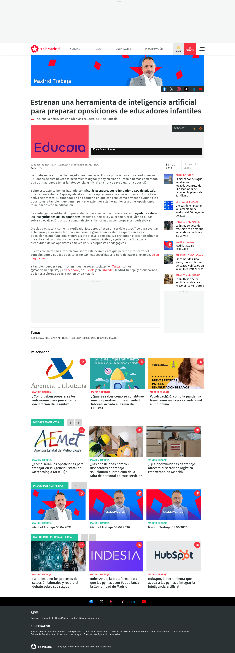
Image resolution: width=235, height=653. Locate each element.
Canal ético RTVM (180, 632)
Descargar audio (193, 128)
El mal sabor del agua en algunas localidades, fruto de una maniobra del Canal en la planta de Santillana (168, 178)
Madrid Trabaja (185, 242)
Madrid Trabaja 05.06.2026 (173, 504)
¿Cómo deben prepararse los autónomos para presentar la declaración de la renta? (59, 373)
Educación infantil (107, 338)
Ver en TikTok (123, 602)
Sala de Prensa (38, 632)
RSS (200, 128)
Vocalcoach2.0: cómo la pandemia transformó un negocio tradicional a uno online (176, 373)
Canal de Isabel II (186, 175)
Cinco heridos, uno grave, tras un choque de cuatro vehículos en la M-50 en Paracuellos (168, 258)
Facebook (164, 89)
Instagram (179, 89)
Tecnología (75, 338)
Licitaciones (163, 632)
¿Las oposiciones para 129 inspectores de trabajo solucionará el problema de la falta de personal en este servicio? (116, 441)
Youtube (200, 89)
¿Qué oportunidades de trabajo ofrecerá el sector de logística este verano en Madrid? (173, 441)
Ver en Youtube (144, 602)
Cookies (88, 634)
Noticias (75, 49)
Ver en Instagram (112, 602)
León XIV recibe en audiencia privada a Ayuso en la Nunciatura (168, 278)
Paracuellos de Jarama (189, 255)
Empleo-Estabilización (143, 632)
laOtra (74, 618)
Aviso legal (75, 634)
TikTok (186, 89)
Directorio (90, 632)
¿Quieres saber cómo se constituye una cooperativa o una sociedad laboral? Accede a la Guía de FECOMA (117, 373)
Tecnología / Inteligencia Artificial (49, 338)
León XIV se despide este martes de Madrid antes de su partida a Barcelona (168, 225)
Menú (202, 49)
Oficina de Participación (43, 634)
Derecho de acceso (120, 632)
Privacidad (62, 634)
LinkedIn (193, 89)
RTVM (34, 612)
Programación (154, 49)
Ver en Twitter (102, 602)
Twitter (171, 89)
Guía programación (89, 618)
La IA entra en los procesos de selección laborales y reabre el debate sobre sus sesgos (58, 556)
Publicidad (102, 632)
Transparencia (75, 632)
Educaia (60, 141)
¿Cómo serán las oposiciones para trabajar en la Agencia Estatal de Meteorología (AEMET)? (58, 441)
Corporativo (40, 626)
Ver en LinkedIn (133, 602)
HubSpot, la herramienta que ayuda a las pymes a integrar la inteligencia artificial (173, 556)
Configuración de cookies (107, 634)
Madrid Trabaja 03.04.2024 (58, 504)
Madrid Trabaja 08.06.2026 (168, 245)
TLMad (97, 49)
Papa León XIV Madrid (188, 222)
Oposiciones (89, 338)
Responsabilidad (56, 632)
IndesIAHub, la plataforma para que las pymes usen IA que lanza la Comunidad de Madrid (116, 556)
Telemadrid (47, 618)
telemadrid (41, 647)
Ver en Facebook (91, 602)
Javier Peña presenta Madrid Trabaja (117, 70)
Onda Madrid (123, 49)
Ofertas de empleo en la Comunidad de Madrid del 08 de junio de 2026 (168, 205)
